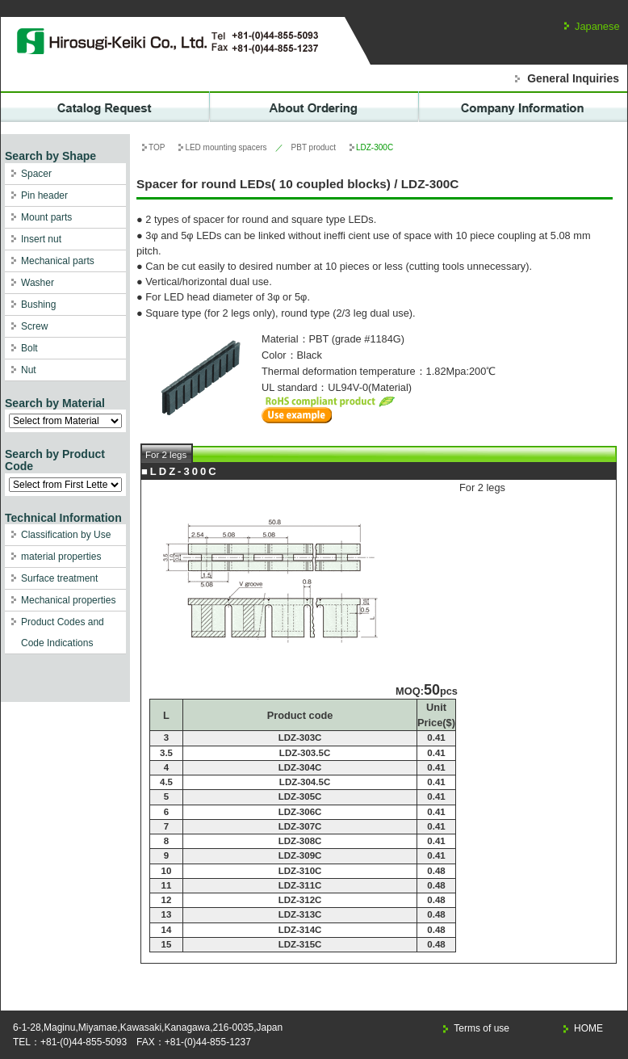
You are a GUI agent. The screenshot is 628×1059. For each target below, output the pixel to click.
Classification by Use (66, 534)
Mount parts (46, 217)
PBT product (313, 147)
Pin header (44, 195)
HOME (588, 1028)
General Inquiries (573, 78)
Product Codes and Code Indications (62, 632)
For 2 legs (165, 455)
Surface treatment (59, 578)
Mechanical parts (57, 261)
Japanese (597, 26)
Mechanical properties (68, 600)
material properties (61, 556)
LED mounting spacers (225, 147)
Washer (37, 282)
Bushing (38, 304)
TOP (157, 147)
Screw (34, 326)
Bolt (29, 348)
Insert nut (41, 239)
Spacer (36, 173)
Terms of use (481, 1028)
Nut (28, 370)
